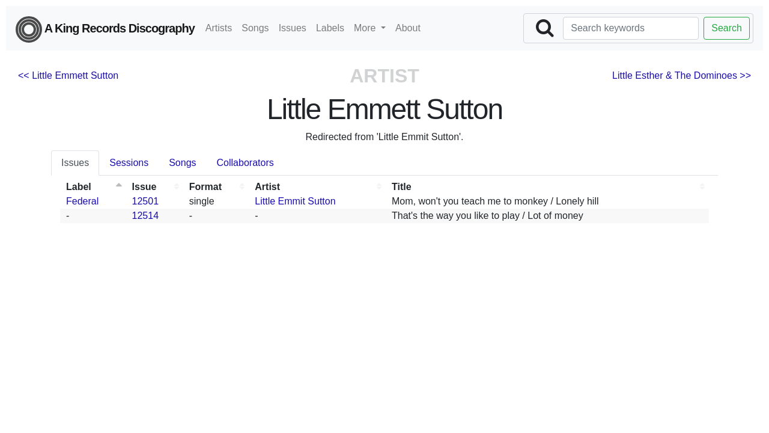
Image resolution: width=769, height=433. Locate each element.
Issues (292, 28)
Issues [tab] (75, 163)
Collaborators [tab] (245, 163)
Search (726, 28)
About (408, 28)
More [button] (366, 28)
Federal (82, 201)
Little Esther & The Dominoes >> (681, 75)
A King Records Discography (105, 29)
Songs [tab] (182, 163)
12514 (145, 215)
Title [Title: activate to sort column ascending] (402, 187)
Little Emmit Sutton (295, 201)
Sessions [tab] (128, 163)
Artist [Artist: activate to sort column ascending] (267, 187)
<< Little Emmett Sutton (68, 75)
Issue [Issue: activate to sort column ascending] (144, 187)
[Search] (631, 28)
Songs (255, 28)
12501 (145, 201)
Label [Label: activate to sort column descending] (78, 187)
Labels (330, 28)
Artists (218, 28)
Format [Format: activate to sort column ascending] (205, 187)
